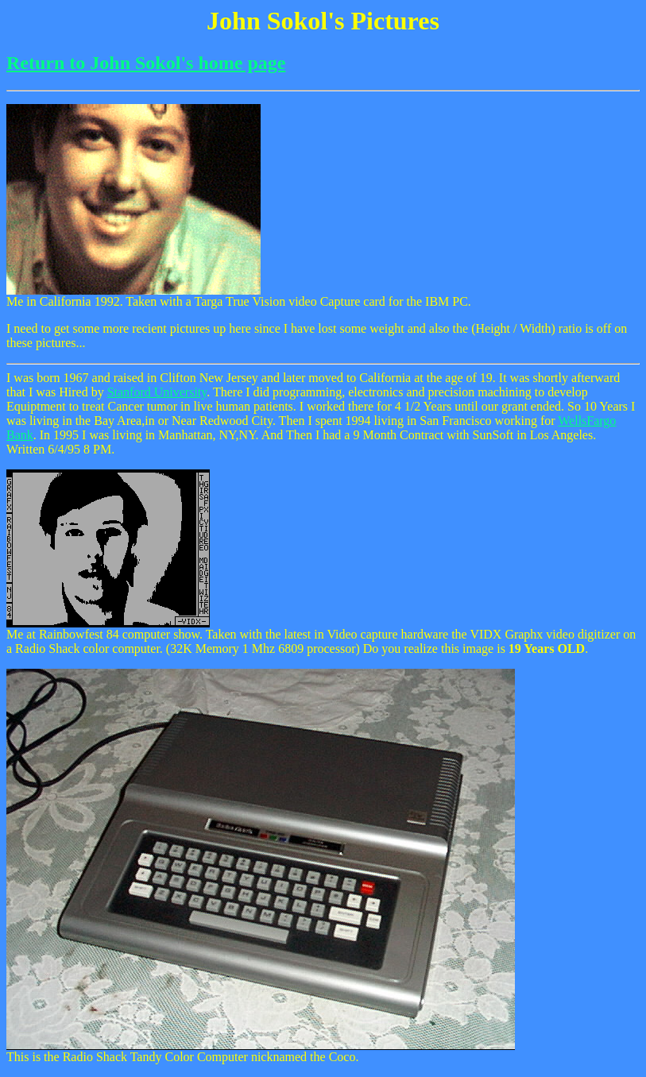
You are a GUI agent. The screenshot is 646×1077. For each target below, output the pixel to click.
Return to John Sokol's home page (145, 62)
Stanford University (157, 392)
